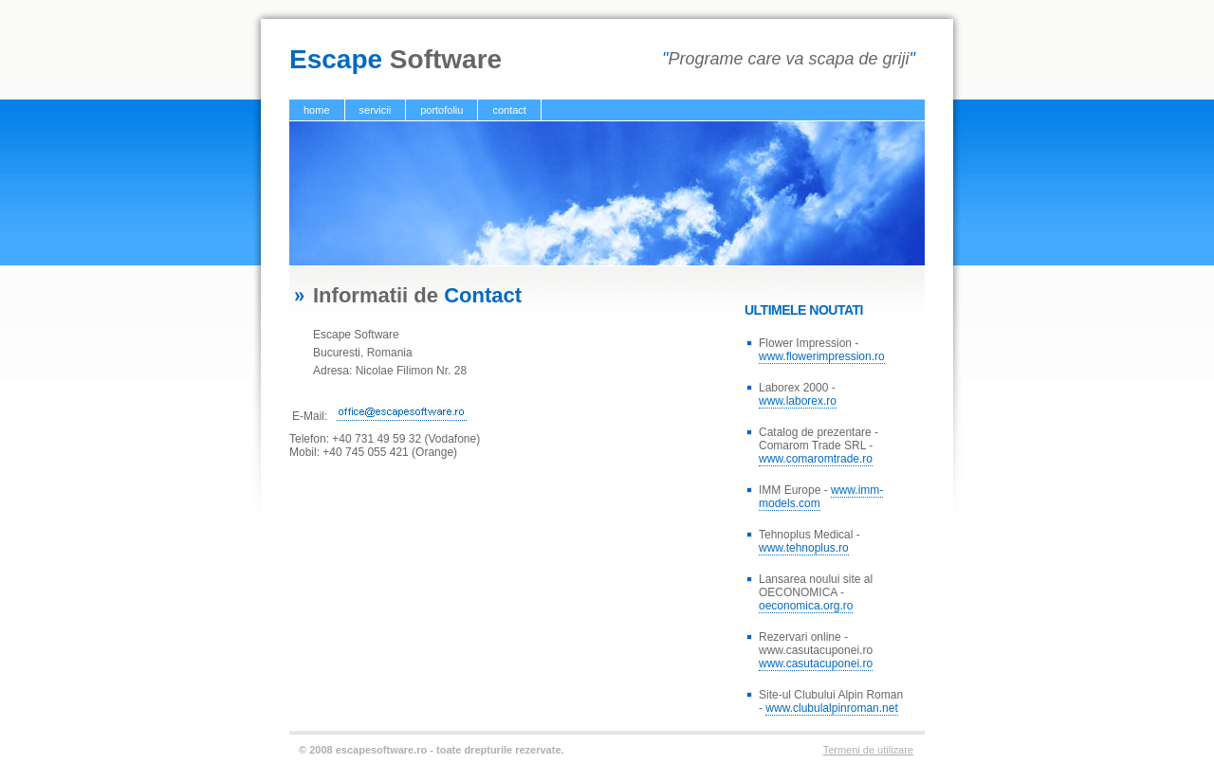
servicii (375, 110)
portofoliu (441, 110)
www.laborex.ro (798, 401)
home (317, 110)
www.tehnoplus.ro (804, 548)
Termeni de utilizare (868, 749)
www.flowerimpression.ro (822, 356)
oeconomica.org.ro (806, 605)
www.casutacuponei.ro (816, 663)
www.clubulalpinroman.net (831, 708)
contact (508, 110)
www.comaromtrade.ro (816, 458)
